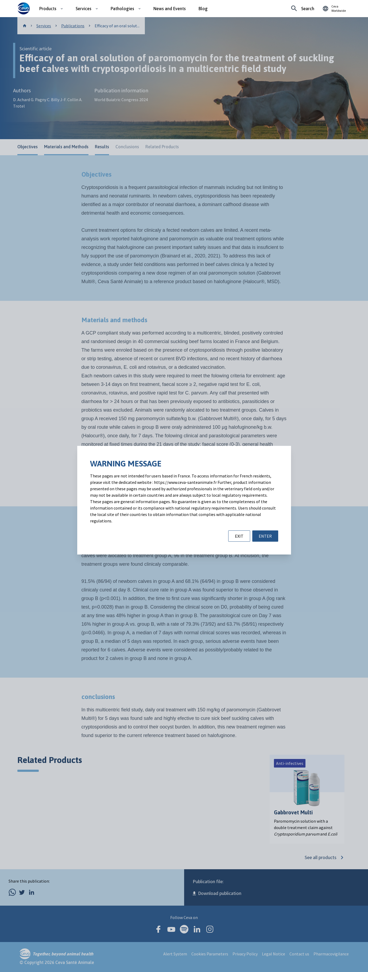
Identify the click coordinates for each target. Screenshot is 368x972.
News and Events (169, 8)
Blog (203, 8)
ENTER (265, 536)
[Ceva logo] (23, 8)
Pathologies (122, 8)
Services (83, 8)
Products (47, 8)
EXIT (239, 536)
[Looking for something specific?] (302, 8)
